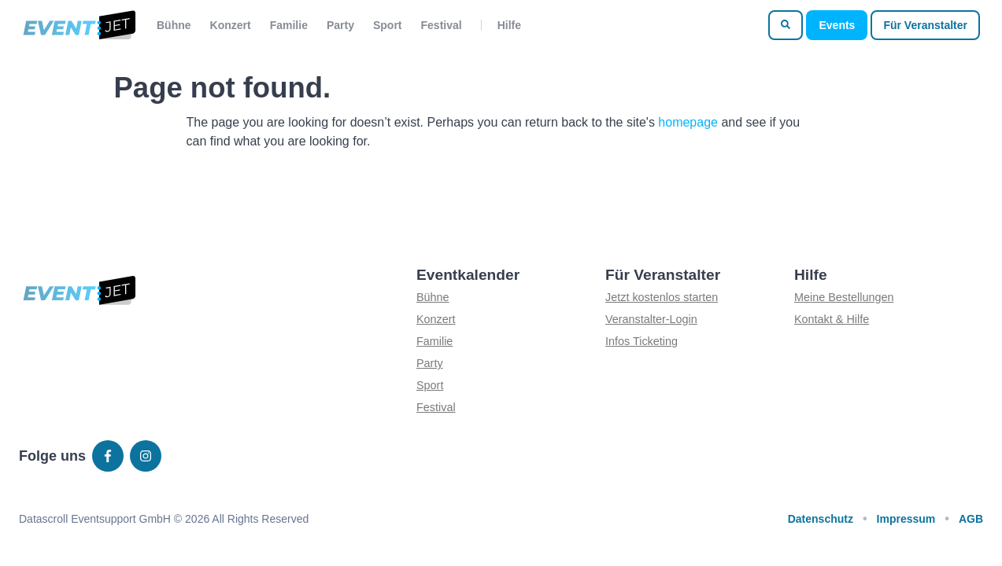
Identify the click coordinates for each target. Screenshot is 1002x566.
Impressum (906, 519)
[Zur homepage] (78, 25)
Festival (441, 25)
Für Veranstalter (925, 25)
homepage (688, 122)
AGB (971, 519)
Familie (289, 25)
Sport (387, 25)
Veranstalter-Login (651, 319)
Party (340, 25)
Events (837, 25)
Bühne (174, 25)
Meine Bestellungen (843, 297)
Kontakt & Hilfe (831, 319)
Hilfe (509, 25)
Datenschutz (820, 519)
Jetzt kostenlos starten (661, 297)
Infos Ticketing (641, 341)
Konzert (230, 25)
